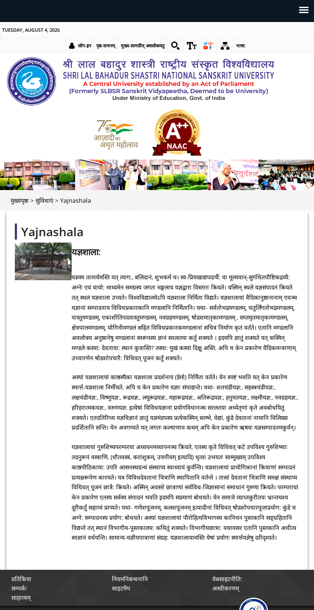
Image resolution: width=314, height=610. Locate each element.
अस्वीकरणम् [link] (225, 588)
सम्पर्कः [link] (19, 588)
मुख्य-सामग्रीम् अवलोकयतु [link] (142, 45)
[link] (175, 45)
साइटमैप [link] (121, 588)
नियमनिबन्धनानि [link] (130, 579)
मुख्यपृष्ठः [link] (20, 200)
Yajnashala (52, 232)
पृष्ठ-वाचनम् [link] (105, 45)
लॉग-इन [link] (84, 45)
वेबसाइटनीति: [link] (227, 579)
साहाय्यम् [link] (21, 597)
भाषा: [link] (241, 45)
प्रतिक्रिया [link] (21, 579)
